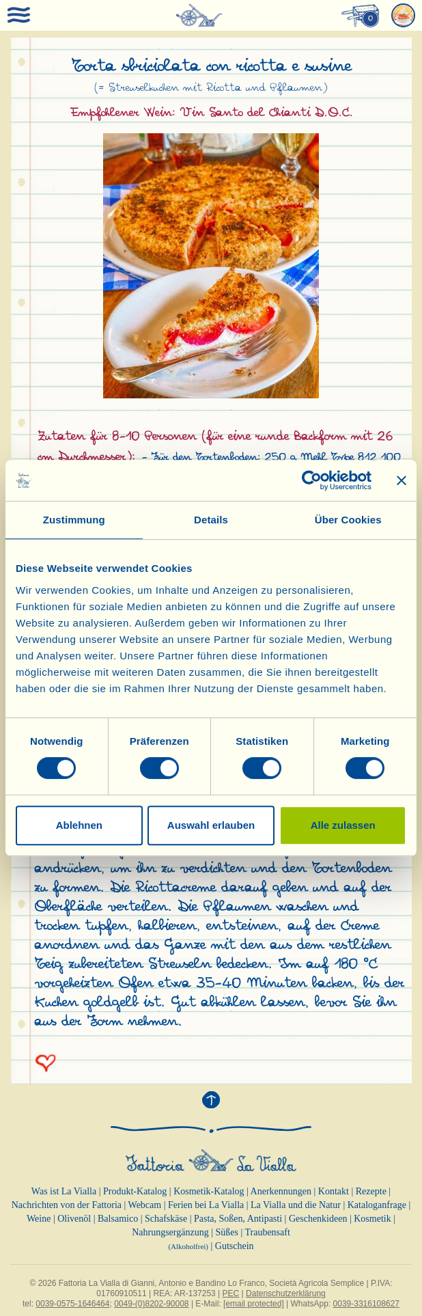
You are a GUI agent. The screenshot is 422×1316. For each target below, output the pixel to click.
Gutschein (234, 1246)
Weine (39, 1219)
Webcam (145, 1205)
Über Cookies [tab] (348, 519)
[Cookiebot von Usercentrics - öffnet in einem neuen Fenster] (311, 480)
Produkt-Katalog (135, 1191)
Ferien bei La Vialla (206, 1205)
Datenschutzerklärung (286, 1293)
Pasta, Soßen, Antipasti (238, 1219)
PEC (231, 1293)
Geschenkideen (318, 1219)
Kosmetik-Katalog (208, 1191)
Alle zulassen (343, 825)
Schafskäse (166, 1219)
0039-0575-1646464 (72, 1303)
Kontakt (333, 1191)
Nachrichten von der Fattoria (67, 1205)
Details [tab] (211, 519)
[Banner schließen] (401, 480)
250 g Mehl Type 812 (320, 457)
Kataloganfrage (377, 1205)
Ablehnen (79, 825)
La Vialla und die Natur (296, 1205)
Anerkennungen (281, 1191)
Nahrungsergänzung (170, 1232)
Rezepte (371, 1191)
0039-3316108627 (366, 1303)
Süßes (226, 1232)
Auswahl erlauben (211, 825)
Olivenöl (74, 1219)
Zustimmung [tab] (74, 519)
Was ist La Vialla (63, 1191)
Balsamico (118, 1219)
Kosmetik (372, 1219)
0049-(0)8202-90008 (151, 1303)
